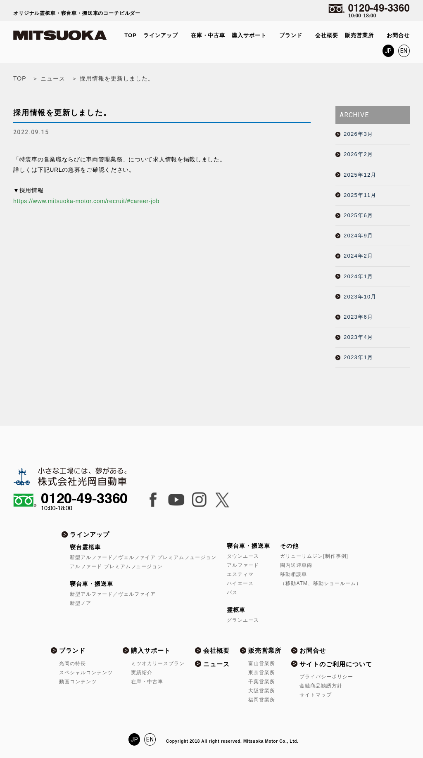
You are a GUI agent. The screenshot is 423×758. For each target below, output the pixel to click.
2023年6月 (358, 317)
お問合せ (398, 35)
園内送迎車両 (296, 565)
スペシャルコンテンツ (86, 672)
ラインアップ (160, 35)
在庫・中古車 (208, 35)
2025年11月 (360, 195)
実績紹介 (141, 672)
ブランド (290, 35)
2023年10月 (360, 297)
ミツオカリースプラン (158, 663)
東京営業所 (261, 672)
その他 (289, 545)
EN (404, 50)
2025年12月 (360, 175)
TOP (130, 35)
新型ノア (80, 603)
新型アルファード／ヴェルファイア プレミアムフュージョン (143, 557)
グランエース (243, 620)
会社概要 (326, 35)
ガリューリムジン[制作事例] (314, 556)
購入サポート (249, 35)
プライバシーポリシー (326, 677)
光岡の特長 (72, 663)
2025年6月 (358, 215)
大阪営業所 (261, 691)
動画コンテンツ (78, 682)
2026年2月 (358, 154)
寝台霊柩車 (85, 547)
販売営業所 (359, 35)
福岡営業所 (261, 700)
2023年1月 (358, 357)
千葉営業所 (261, 682)
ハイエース (240, 583)
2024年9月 (358, 235)
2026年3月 (358, 134)
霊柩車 (236, 609)
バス (232, 592)
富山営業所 (261, 663)
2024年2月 (358, 256)
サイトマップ (315, 695)
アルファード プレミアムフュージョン (116, 566)
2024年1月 (358, 276)
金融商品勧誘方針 (320, 686)
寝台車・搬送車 (91, 583)
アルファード (243, 565)
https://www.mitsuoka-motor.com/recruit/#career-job (86, 201)
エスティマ (240, 574)
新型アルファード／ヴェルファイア (113, 594)
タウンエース (243, 556)
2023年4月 (358, 337)
